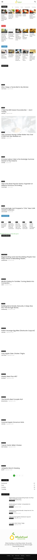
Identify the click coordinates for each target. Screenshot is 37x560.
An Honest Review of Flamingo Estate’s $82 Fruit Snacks (25, 226)
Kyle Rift (2, 469)
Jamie (2, 284)
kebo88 (2, 233)
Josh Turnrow (3, 88)
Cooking (17, 7)
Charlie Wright (4, 187)
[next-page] (22, 475)
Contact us (28, 555)
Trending (34, 7)
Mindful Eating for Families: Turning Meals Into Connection (11, 36)
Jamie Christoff (4, 211)
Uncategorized (4, 32)
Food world (27, 7)
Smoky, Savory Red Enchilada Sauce (18, 15)
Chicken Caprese (24, 15)
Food (22, 7)
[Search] (35, 2)
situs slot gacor (15, 233)
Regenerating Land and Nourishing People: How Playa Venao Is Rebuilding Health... (4, 37)
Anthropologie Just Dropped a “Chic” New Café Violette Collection (18, 209)
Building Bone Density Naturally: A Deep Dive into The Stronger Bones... (4, 17)
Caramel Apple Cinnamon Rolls (12, 422)
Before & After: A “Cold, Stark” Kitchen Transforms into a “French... (25, 57)
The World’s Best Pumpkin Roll (12, 399)
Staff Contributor (4, 446)
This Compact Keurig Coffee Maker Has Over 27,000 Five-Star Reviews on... (18, 57)
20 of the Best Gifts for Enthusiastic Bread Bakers (4, 56)
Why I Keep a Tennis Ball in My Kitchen (11, 55)
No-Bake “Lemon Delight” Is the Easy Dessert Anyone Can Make (32, 57)
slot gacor (7, 233)
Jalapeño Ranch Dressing (10, 468)
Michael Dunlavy (4, 401)
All (12, 7)
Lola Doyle (3, 162)
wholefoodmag (4, 260)
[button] (2, 2)
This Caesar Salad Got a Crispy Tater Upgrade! (10, 16)
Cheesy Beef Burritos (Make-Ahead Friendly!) (32, 16)
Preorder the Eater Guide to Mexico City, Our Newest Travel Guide (11, 226)
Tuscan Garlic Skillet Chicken (11, 445)
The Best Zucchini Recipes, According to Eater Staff (32, 226)
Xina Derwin (3, 378)
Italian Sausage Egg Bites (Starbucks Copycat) (18, 331)
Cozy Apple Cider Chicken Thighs (32, 35)
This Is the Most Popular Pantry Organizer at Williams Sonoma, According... (17, 184)
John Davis (3, 113)
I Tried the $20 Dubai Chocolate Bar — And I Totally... (16, 111)
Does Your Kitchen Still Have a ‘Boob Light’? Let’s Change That (18, 226)
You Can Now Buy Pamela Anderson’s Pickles (4, 225)
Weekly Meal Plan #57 (9, 376)
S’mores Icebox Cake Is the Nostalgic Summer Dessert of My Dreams (17, 160)
